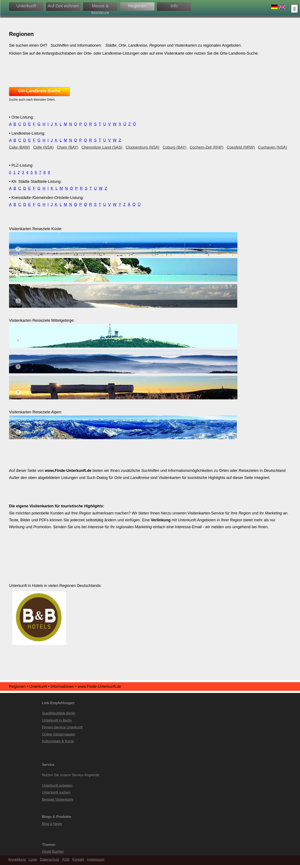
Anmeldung (17, 859)
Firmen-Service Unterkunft (62, 727)
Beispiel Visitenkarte (57, 799)
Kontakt (78, 859)
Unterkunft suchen (56, 792)
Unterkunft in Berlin (57, 720)
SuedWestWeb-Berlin (58, 713)
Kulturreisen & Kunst (58, 741)
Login (33, 859)
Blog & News (52, 824)
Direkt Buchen (53, 851)
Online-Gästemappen (58, 734)
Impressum (95, 859)
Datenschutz (49, 859)
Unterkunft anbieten (57, 785)
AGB (65, 859)
